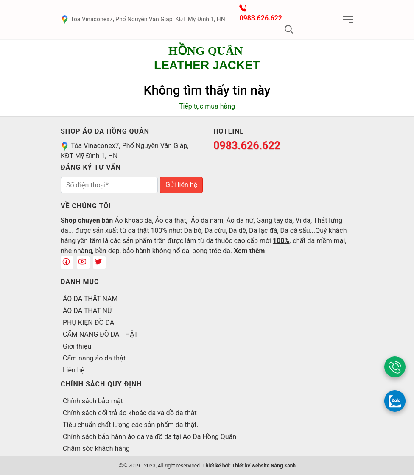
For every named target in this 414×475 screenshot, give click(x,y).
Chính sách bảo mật (93, 401)
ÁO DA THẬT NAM (90, 299)
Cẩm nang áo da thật (94, 358)
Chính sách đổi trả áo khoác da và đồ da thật (130, 413)
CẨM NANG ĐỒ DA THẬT (100, 334)
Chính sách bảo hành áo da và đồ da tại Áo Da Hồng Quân (149, 437)
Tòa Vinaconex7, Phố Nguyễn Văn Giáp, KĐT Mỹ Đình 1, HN (143, 19)
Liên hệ (73, 370)
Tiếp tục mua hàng (207, 106)
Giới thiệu (77, 346)
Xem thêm (249, 251)
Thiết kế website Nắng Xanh (264, 466)
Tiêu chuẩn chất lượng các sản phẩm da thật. (131, 425)
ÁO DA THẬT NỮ (87, 311)
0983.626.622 (260, 18)
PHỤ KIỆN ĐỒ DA (88, 323)
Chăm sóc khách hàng (96, 448)
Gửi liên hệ (181, 185)
